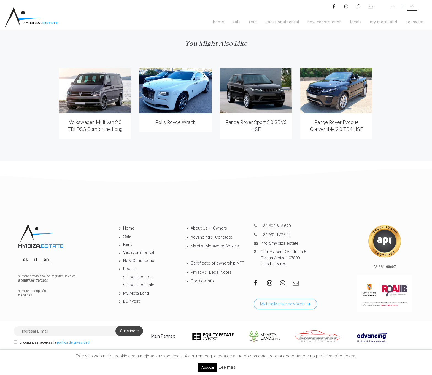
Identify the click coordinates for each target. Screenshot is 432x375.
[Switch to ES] (393, 6)
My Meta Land (383, 22)
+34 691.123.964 (276, 234)
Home (218, 22)
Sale (237, 22)
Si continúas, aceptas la (51, 342)
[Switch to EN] (412, 6)
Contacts (223, 237)
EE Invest (415, 22)
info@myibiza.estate (280, 243)
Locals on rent (140, 276)
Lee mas (226, 367)
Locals (356, 22)
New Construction (324, 22)
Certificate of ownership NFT (217, 263)
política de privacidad (73, 342)
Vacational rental (282, 22)
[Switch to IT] (402, 6)
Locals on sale (140, 284)
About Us (199, 228)
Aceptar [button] (207, 367)
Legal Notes (220, 272)
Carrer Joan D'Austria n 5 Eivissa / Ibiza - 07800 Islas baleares (283, 257)
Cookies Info (202, 281)
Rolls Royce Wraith (175, 122)
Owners (220, 228)
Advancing (200, 237)
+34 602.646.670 (276, 225)
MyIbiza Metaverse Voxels (215, 246)
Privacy (197, 272)
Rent (253, 22)
